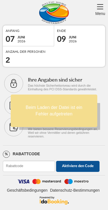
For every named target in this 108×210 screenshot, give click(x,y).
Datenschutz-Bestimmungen (75, 190)
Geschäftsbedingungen (27, 190)
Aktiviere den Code (78, 166)
